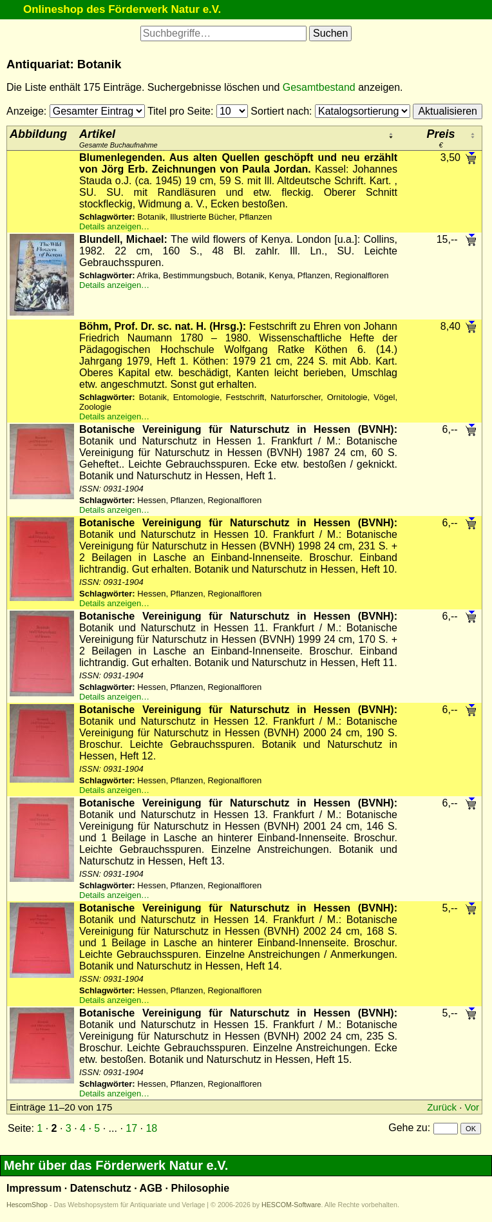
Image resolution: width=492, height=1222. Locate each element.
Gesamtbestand (319, 87)
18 (151, 1128)
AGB (151, 1188)
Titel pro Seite (179, 111)
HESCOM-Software (291, 1204)
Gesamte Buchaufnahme (118, 138)
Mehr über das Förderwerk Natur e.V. (116, 1165)
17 (131, 1128)
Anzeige (25, 111)
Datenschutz (100, 1188)
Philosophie (200, 1188)
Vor (471, 1107)
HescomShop (27, 1204)
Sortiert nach (280, 111)
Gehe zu (407, 1127)
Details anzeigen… (114, 226)
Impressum (33, 1188)
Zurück (442, 1107)
